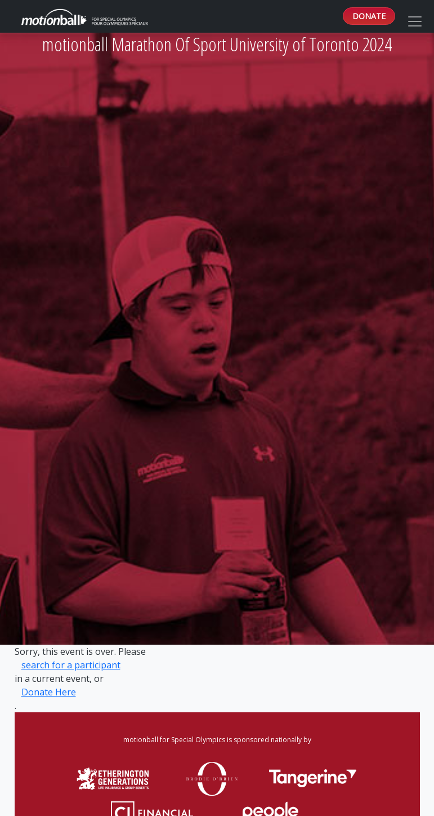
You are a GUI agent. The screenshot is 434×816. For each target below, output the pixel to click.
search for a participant (70, 665)
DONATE (369, 16)
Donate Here (48, 692)
